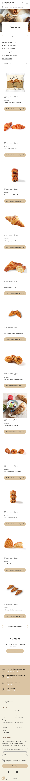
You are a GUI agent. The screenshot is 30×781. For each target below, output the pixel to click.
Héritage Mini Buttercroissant (13, 610)
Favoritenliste (23, 2)
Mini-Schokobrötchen (10, 518)
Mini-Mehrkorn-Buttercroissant (13, 333)
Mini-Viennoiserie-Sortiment (12, 471)
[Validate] (15, 766)
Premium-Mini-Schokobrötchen (13, 195)
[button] (15, 109)
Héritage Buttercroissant (11, 241)
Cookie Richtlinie (19, 718)
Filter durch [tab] (15, 37)
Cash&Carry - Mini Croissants (13, 102)
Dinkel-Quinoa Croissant (11, 425)
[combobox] (15, 7)
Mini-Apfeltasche (9, 564)
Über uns (4, 711)
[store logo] (8, 2)
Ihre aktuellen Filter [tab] (9, 42)
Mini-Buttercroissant (10, 149)
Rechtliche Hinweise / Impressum (18, 713)
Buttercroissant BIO (10, 287)
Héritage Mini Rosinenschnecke (13, 379)
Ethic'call (4, 728)
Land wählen (18, 728)
